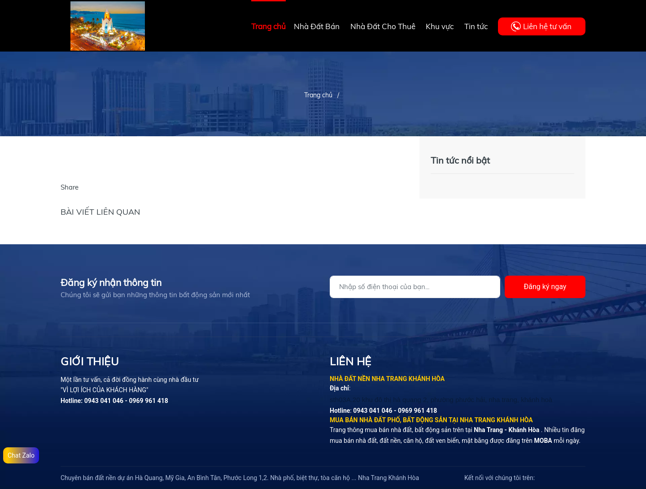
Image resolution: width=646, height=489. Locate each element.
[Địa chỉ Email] (415, 287)
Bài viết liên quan (100, 212)
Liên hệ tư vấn (547, 26)
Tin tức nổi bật (460, 160)
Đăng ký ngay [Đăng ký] (545, 286)
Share (70, 187)
